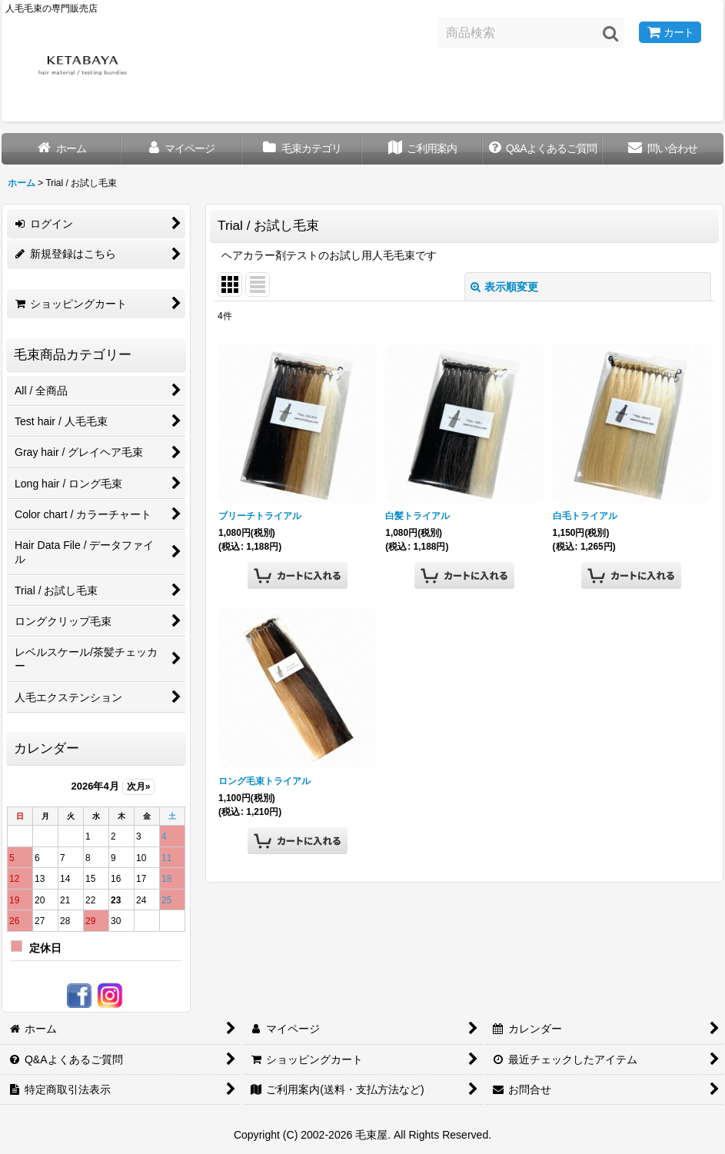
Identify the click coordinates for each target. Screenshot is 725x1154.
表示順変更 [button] (504, 287)
